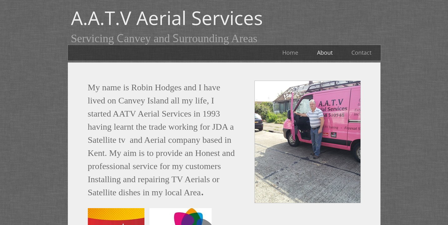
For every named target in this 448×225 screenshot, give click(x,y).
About (325, 52)
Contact (361, 52)
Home (290, 52)
